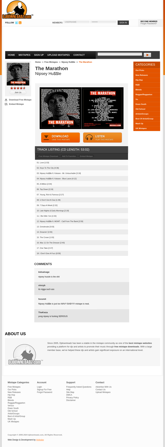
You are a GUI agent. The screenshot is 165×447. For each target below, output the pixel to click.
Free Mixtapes (51, 62)
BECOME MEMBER (149, 21)
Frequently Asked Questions (78, 387)
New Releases (142, 75)
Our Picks (140, 70)
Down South (141, 104)
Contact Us (100, 389)
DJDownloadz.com (18, 9)
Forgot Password (44, 392)
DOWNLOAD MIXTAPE (60, 138)
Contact (79, 55)
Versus (11, 405)
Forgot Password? (149, 23)
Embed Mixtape (16, 104)
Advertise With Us (103, 387)
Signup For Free (44, 389)
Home (11, 55)
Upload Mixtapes (58, 55)
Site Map (70, 392)
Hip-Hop (139, 80)
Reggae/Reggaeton (144, 94)
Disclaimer (71, 400)
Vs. (137, 99)
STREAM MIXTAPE (102, 138)
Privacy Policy (72, 397)
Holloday (40, 440)
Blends (139, 90)
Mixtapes (24, 55)
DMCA (69, 395)
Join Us (18, 92)
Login (39, 387)
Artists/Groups (142, 114)
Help (68, 389)
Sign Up (39, 55)
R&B (138, 85)
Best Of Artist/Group (144, 119)
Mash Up (139, 124)
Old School (140, 109)
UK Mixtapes (141, 128)
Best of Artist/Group (16, 416)
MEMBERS (57, 23)
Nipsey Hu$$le (68, 62)
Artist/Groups (13, 413)
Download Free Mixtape (20, 100)
